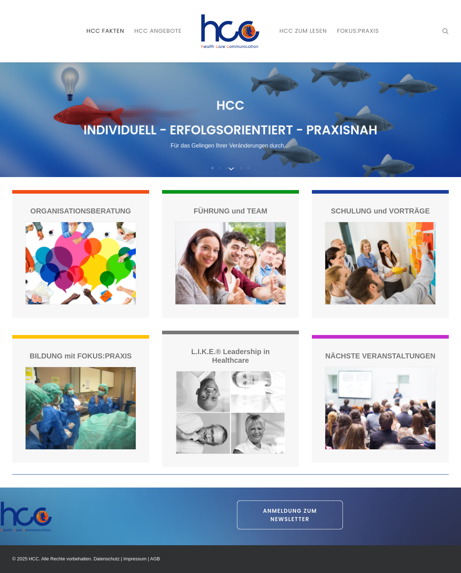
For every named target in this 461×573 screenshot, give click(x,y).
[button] (445, 31)
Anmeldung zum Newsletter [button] (291, 515)
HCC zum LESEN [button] (303, 31)
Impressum (135, 558)
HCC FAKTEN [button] (105, 31)
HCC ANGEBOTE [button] (158, 31)
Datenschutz (107, 558)
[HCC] (230, 31)
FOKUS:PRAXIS (358, 31)
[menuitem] (105, 31)
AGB (155, 558)
